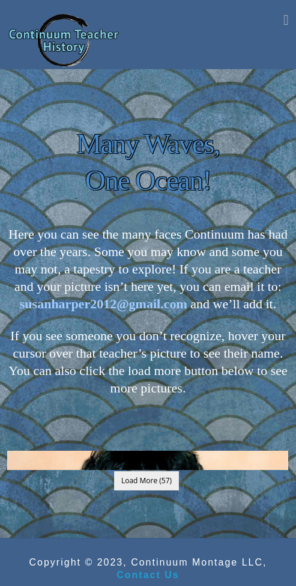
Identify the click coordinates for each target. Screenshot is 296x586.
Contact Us (147, 575)
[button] (286, 19)
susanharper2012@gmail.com (103, 303)
